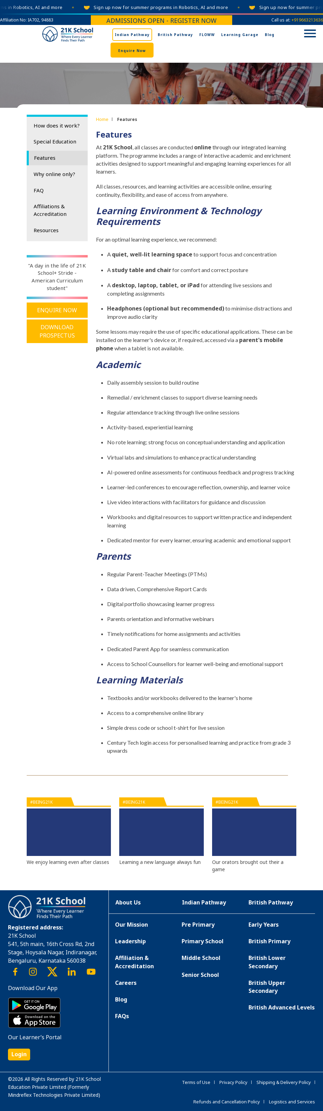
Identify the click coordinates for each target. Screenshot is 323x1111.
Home (102, 119)
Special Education (55, 141)
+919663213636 (307, 20)
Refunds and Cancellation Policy (226, 1102)
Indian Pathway (132, 34)
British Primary (269, 941)
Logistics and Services (292, 1102)
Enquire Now (132, 50)
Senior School (200, 975)
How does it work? (57, 125)
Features (44, 157)
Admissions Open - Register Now (161, 20)
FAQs (122, 1016)
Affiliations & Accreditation (50, 210)
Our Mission (131, 924)
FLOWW (207, 34)
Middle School (201, 958)
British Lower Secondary (267, 962)
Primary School (203, 941)
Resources (46, 230)
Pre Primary (198, 924)
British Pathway (175, 34)
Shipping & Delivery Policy (283, 1082)
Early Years (263, 924)
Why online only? (54, 173)
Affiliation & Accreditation (134, 962)
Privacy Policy (233, 1082)
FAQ (39, 190)
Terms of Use (196, 1082)
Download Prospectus (57, 331)
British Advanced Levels (281, 1007)
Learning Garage (240, 34)
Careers (126, 983)
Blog (269, 34)
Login (19, 1054)
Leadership (130, 941)
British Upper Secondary (266, 987)
